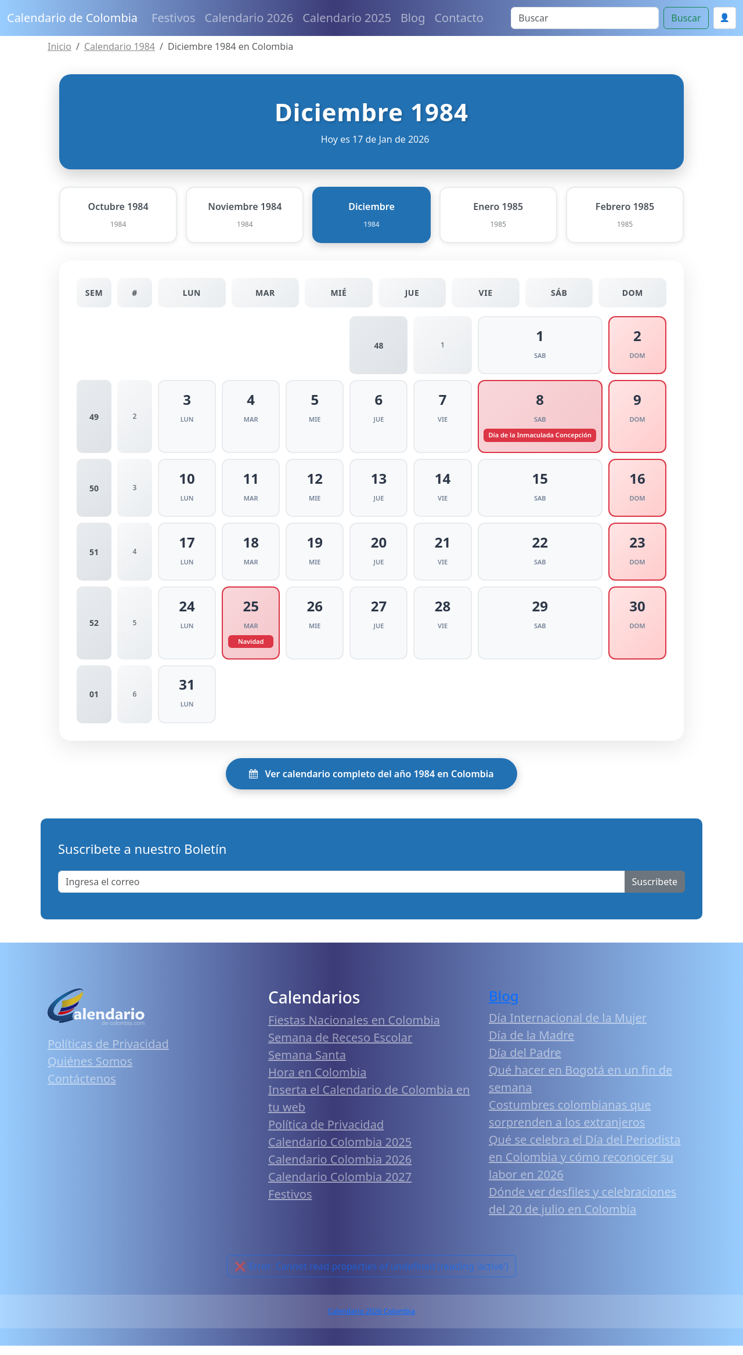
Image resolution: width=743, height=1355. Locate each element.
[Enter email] (341, 891)
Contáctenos (82, 1088)
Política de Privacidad (326, 1134)
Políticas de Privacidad (108, 1053)
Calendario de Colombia (72, 18)
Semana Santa (307, 1065)
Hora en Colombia (317, 1082)
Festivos (173, 18)
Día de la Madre (531, 1044)
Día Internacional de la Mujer (568, 1027)
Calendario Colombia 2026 (340, 1169)
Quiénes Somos (90, 1070)
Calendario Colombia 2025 (340, 1152)
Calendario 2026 (249, 18)
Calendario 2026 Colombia (371, 1320)
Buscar (686, 18)
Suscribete (654, 891)
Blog (413, 18)
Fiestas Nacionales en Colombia (354, 1030)
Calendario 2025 (346, 18)
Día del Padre (525, 1062)
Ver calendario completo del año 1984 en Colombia (371, 783)
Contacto (458, 18)
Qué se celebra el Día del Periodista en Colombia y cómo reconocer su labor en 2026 (585, 1166)
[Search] (585, 18)
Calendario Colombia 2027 (340, 1186)
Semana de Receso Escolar (340, 1047)
